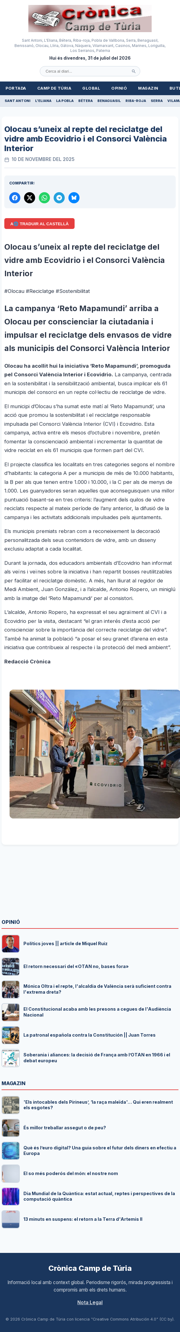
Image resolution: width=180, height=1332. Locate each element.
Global (91, 88)
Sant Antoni (18, 101)
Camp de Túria (54, 88)
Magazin (148, 88)
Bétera (85, 101)
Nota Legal (90, 1302)
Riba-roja (135, 101)
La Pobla (65, 101)
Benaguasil (109, 101)
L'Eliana (43, 101)
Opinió (119, 88)
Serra (157, 101)
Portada (16, 88)
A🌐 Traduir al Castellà (39, 224)
